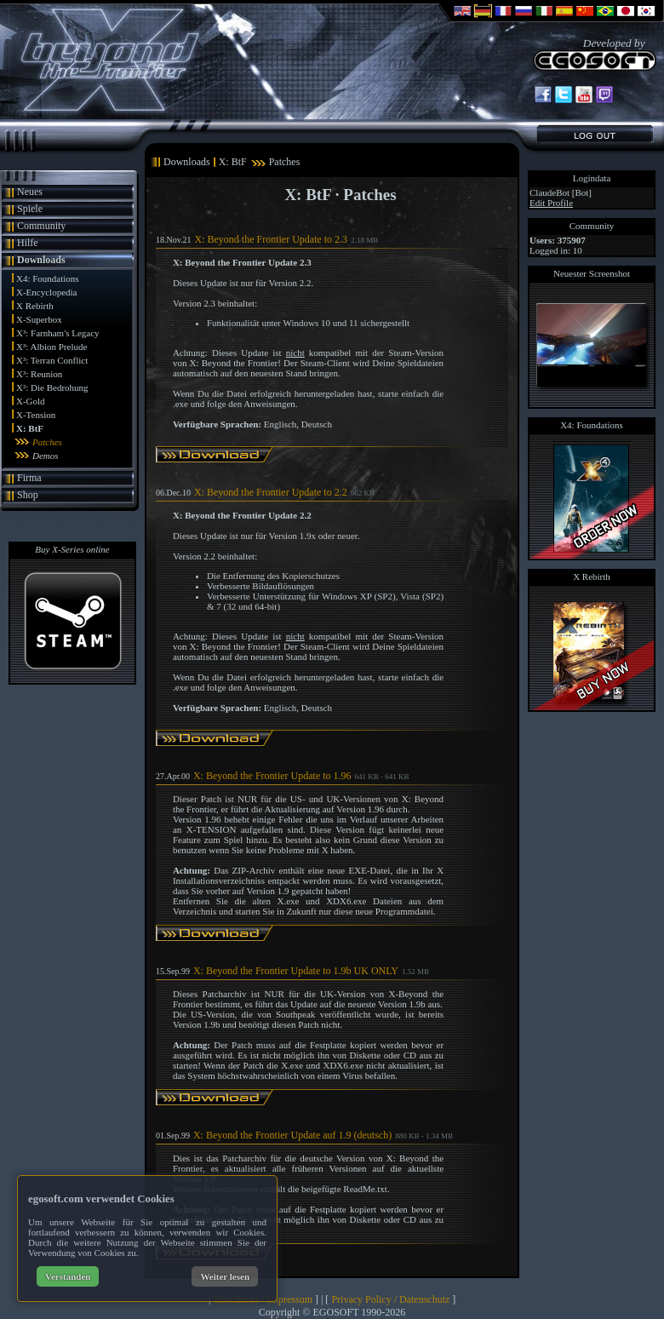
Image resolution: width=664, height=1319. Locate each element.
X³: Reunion (39, 374)
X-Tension (35, 415)
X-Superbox (39, 319)
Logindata (592, 178)
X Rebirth (35, 306)
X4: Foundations (47, 278)
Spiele (30, 209)
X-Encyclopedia (46, 292)
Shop (27, 495)
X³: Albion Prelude (51, 346)
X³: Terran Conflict (52, 360)
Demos (45, 455)
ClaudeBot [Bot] (560, 192)
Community (41, 226)
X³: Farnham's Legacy (58, 333)
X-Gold (30, 401)
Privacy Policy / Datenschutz (390, 1299)
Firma (29, 478)
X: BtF (29, 428)
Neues (30, 192)
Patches (47, 442)
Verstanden (67, 1276)
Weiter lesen (224, 1276)
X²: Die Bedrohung (52, 387)
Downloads (41, 260)
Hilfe (27, 243)
